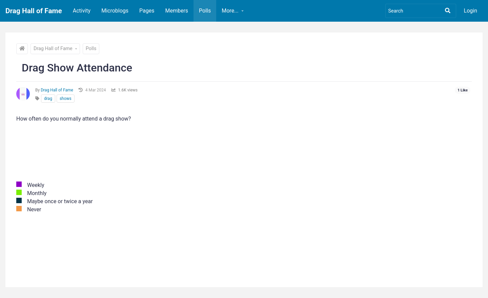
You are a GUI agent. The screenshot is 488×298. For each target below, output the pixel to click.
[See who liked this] (462, 90)
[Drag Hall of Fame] (22, 48)
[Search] (421, 11)
